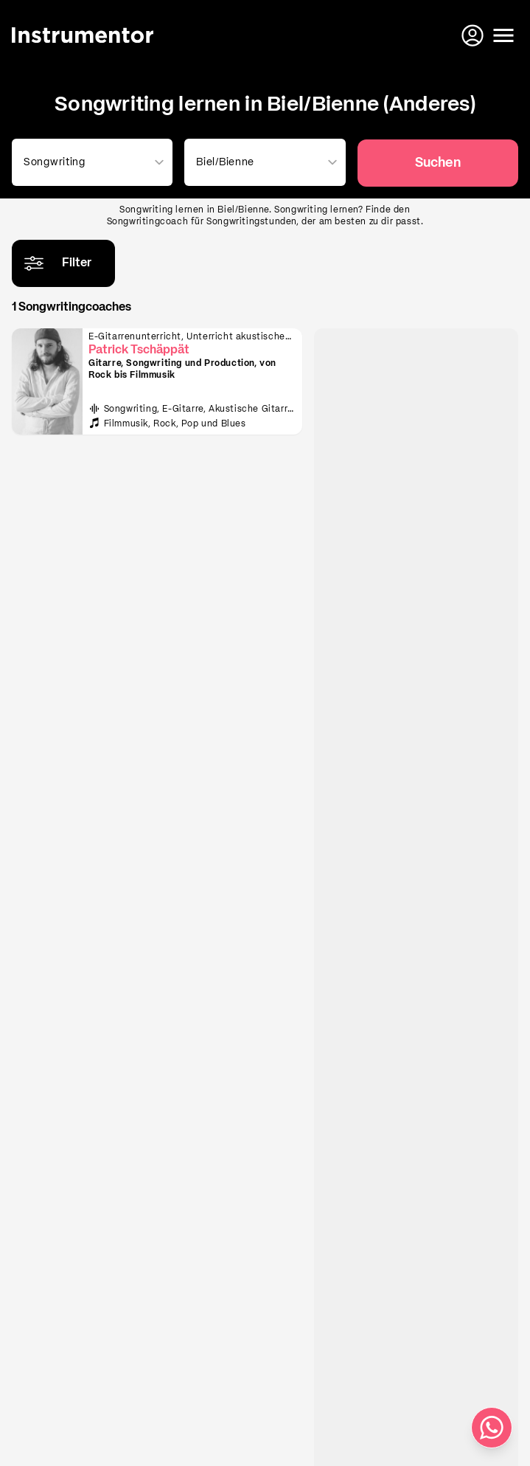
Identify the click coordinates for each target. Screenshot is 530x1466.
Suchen (438, 163)
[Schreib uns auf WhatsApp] (491, 1427)
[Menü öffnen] (503, 35)
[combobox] (89, 162)
